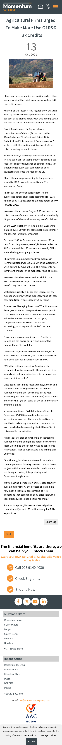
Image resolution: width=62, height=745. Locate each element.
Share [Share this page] (51, 522)
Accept (31, 741)
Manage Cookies (48, 735)
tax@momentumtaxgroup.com (34, 700)
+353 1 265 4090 (15, 693)
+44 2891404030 (15, 649)
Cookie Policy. (29, 735)
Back (9, 534)
